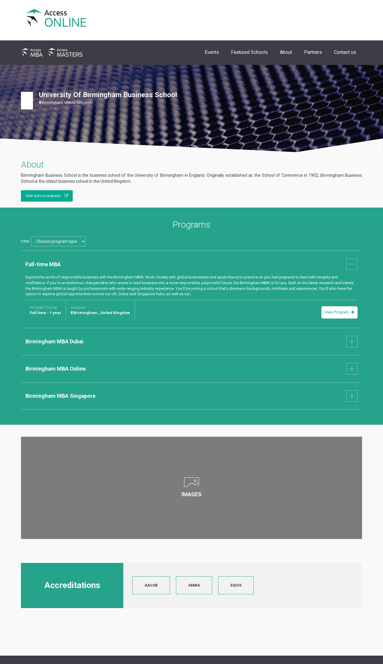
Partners (313, 52)
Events (212, 52)
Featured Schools (249, 52)
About (286, 52)
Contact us (345, 52)
